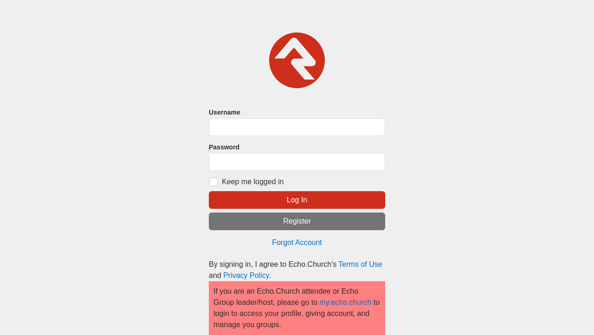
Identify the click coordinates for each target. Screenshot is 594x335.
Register (297, 221)
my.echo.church (346, 302)
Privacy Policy (246, 275)
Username (224, 112)
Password (224, 147)
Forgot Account (297, 242)
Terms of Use (360, 264)
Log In (297, 200)
